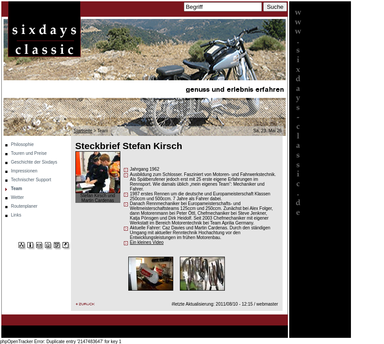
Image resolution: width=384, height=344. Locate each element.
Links (16, 215)
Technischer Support (31, 179)
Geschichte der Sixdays (34, 162)
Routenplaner (24, 206)
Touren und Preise (29, 153)
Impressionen (24, 170)
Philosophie (22, 144)
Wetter (17, 197)
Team (16, 188)
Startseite (83, 130)
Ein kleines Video (147, 242)
